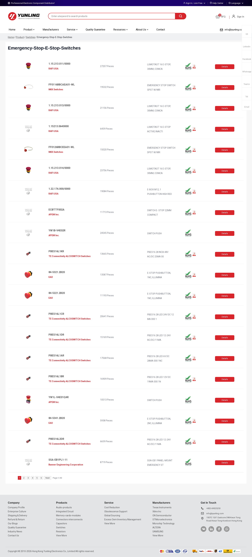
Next (47, 478)
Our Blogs (13, 523)
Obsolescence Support (115, 511)
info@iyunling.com (234, 29)
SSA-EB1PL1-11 (58, 459)
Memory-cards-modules (68, 515)
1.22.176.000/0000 (59, 188)
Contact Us (13, 535)
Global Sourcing (112, 515)
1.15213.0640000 (59, 126)
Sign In (238, 16)
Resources (120, 29)
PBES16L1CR (56, 313)
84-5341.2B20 (57, 418)
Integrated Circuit (65, 511)
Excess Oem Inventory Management (122, 519)
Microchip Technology (164, 523)
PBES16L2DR (56, 438)
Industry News (15, 531)
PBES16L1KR (56, 251)
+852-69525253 (213, 508)
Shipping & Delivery (17, 515)
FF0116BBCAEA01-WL (62, 84)
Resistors (61, 531)
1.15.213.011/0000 (59, 63)
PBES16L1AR (56, 355)
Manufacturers (51, 29)
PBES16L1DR (56, 334)
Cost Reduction (112, 507)
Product (29, 29)
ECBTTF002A (56, 209)
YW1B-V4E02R (57, 230)
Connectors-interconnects (69, 519)
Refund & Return (16, 519)
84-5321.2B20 (57, 272)
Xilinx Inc (157, 511)
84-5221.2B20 (57, 293)
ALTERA (157, 527)
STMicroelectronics (162, 519)
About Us (142, 29)
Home (12, 29)
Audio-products (64, 507)
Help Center (217, 3)
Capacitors (61, 523)
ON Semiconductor (162, 515)
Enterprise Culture (17, 511)
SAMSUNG (158, 531)
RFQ (220, 16)
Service (72, 29)
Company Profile (16, 507)
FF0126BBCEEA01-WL (61, 147)
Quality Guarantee (95, 29)
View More (61, 535)
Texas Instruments (162, 507)
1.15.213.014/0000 (59, 167)
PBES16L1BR (56, 376)
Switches (30, 37)
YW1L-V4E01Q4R (59, 397)
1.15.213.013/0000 (59, 105)
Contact (160, 29)
